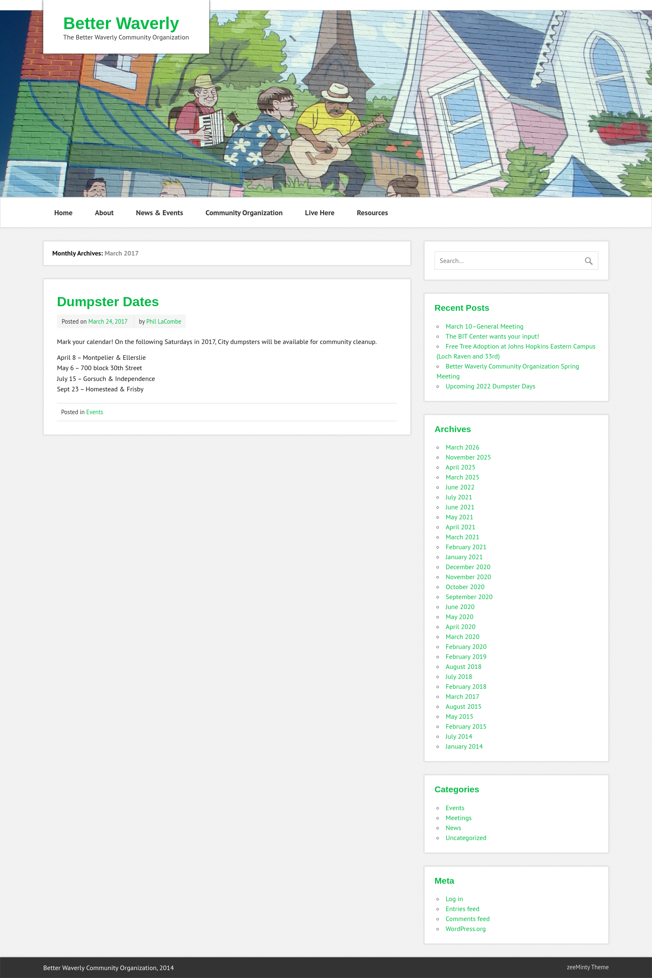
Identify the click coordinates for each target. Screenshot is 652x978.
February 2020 (466, 646)
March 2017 (462, 696)
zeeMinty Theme (588, 967)
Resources (372, 212)
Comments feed (468, 918)
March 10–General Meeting (485, 326)
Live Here (320, 212)
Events (95, 412)
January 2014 (464, 746)
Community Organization (244, 212)
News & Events (159, 212)
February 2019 (466, 656)
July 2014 (459, 736)
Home (63, 212)
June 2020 (460, 606)
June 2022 (460, 487)
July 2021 (459, 497)
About (104, 212)
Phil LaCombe (163, 321)
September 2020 (469, 596)
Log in (454, 898)
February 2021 (466, 547)
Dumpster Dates (108, 301)
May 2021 (460, 517)
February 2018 (466, 686)
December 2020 (468, 567)
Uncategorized (466, 837)
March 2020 (462, 636)
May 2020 (460, 616)
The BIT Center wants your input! (492, 336)
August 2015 (464, 706)
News (453, 827)
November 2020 (468, 577)
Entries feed (462, 908)
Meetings (459, 817)
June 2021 (460, 507)
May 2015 (460, 716)
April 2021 (461, 527)
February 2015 (466, 726)
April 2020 (461, 626)
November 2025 (468, 457)
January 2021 (464, 557)
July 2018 (459, 676)
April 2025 (461, 467)
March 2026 (462, 447)
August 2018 (464, 666)
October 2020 (465, 586)
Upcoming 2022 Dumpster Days (491, 386)
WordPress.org (466, 928)
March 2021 (462, 537)
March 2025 (462, 477)
